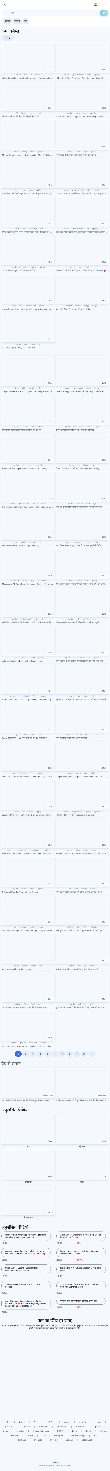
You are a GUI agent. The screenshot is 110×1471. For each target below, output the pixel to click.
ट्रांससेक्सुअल (23, 773)
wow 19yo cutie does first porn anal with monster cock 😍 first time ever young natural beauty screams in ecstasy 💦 (25, 1303)
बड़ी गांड (35, 504)
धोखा (23, 229)
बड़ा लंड (18, 75)
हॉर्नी (97, 427)
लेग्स (25, 344)
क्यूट (94, 504)
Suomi (74, 1431)
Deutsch (26, 1426)
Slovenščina (62, 1426)
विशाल (89, 75)
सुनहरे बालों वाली (77, 75)
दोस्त (32, 427)
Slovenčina (81, 1426)
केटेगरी (7, 21)
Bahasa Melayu (78, 1435)
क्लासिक (31, 388)
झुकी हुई (96, 75)
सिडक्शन (84, 889)
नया (25, 21)
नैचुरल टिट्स (33, 1043)
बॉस (41, 229)
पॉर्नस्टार (89, 190)
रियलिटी (33, 966)
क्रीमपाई (23, 113)
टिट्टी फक (18, 735)
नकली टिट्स (33, 229)
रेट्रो (16, 388)
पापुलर (17, 21)
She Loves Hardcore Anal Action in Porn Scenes (23, 1285)
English (37, 1422)
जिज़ (89, 658)
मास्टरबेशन (32, 542)
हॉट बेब (24, 658)
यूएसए (39, 812)
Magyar (66, 1422)
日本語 (60, 1431)
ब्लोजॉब (32, 658)
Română (22, 1440)
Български (43, 1426)
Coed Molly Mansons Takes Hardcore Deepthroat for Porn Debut (22, 1269)
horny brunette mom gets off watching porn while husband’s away (79, 1252)
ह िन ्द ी (10, 1426)
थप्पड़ (14, 306)
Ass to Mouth (31, 306)
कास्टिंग (25, 267)
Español (69, 1440)
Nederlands (86, 1440)
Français (15, 1435)
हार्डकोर (40, 152)
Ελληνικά (103, 1431)
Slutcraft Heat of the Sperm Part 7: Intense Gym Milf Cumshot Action (79, 1285)
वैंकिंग (39, 388)
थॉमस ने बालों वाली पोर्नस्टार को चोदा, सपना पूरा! (78, 1301)
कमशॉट (40, 773)
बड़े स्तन (37, 75)
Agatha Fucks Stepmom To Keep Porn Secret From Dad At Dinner (80, 1236)
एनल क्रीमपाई (41, 581)
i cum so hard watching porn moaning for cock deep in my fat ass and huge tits (25, 1236)
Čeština (51, 1422)
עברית (98, 1422)
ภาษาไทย (20, 1431)
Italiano (22, 1422)
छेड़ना (85, 113)
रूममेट (92, 1004)
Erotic (78, 152)
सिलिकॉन (94, 927)
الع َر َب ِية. (83, 1422)
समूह (25, 735)
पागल (76, 889)
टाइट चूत (32, 113)
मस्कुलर (77, 113)
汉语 (44, 1435)
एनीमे (16, 113)
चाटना (87, 735)
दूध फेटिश (40, 465)
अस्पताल (13, 1043)
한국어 (7, 1422)
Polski (96, 1435)
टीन (24, 465)
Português (58, 1435)
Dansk (88, 1431)
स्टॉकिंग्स (69, 306)
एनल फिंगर (46, 850)
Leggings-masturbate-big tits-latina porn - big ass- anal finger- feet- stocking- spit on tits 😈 (25, 1252)
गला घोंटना (79, 504)
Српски (97, 1426)
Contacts (55, 1462)
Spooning (95, 229)
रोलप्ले (87, 267)
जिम (40, 735)
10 (84, 1054)
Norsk (5, 1431)
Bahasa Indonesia (41, 1431)
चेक (16, 190)
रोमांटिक (38, 190)
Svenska (38, 1440)
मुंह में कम (16, 465)
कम (14, 773)
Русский (54, 1440)
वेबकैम (33, 773)
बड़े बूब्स (94, 306)
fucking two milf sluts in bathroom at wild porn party (80, 1269)
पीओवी (23, 388)
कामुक (86, 152)
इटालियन (32, 927)
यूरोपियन (40, 889)
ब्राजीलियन (93, 113)
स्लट (93, 465)
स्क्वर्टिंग (91, 966)
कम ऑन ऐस (16, 267)
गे (31, 75)
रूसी (20, 306)
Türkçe (30, 1435)
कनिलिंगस (70, 581)
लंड (88, 229)
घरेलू (25, 75)
